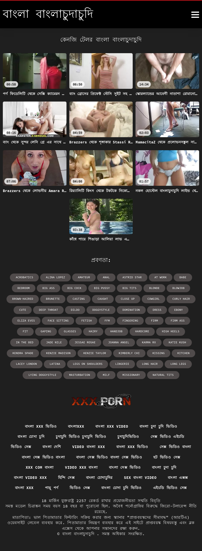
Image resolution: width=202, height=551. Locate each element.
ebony (177, 309)
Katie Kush (144, 342)
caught (103, 299)
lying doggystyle (174, 363)
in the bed (175, 331)
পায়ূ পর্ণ (50, 487)
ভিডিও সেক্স (19, 446)
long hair (112, 363)
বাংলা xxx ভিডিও (39, 425)
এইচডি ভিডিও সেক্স (171, 487)
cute (23, 309)
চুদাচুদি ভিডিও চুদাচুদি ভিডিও (81, 435)
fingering (121, 320)
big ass (49, 288)
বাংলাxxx (75, 425)
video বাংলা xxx (88, 446)
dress (156, 309)
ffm (98, 320)
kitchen (149, 352)
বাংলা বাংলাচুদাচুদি (79, 534)
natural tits (142, 374)
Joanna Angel (87, 342)
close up (127, 299)
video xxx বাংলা (81, 467)
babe (181, 277)
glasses (47, 331)
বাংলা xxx (22, 487)
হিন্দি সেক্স (65, 477)
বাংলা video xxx (28, 477)
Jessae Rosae (54, 342)
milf (86, 374)
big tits (129, 288)
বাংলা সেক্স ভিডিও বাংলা (42, 456)
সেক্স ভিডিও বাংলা (177, 446)
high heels (145, 331)
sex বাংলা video (141, 477)
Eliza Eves (18, 320)
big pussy (101, 288)
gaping (23, 331)
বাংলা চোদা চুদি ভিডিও (122, 487)
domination (130, 309)
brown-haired (24, 299)
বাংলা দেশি (50, 446)
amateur (84, 277)
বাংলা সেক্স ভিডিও (125, 467)
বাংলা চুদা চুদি (166, 467)
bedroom (25, 288)
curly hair (179, 299)
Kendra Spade (176, 342)
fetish (78, 320)
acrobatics (25, 277)
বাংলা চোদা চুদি (30, 435)
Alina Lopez (56, 277)
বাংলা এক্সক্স (180, 477)
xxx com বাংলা (38, 467)
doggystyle (101, 309)
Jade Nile (23, 342)
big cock (74, 288)
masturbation (60, 374)
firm (144, 320)
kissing (124, 352)
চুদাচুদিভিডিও (129, 435)
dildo (75, 309)
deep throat (49, 309)
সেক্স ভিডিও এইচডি (169, 435)
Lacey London (178, 352)
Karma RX (117, 342)
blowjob (177, 288)
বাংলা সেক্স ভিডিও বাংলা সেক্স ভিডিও (109, 456)
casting (79, 299)
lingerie (85, 363)
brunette (53, 299)
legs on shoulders (51, 363)
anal (106, 277)
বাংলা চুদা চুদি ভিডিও (159, 425)
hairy (69, 331)
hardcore (118, 331)
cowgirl (153, 299)
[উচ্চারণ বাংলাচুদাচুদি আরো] (195, 15)
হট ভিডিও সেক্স (168, 456)
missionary (110, 374)
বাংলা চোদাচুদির (99, 477)
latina (19, 363)
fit (189, 320)
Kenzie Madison (26, 352)
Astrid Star (131, 277)
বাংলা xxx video (112, 425)
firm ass (168, 320)
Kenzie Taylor (62, 352)
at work (160, 277)
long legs (140, 363)
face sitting (50, 320)
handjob (92, 331)
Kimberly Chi (95, 352)
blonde (154, 288)
